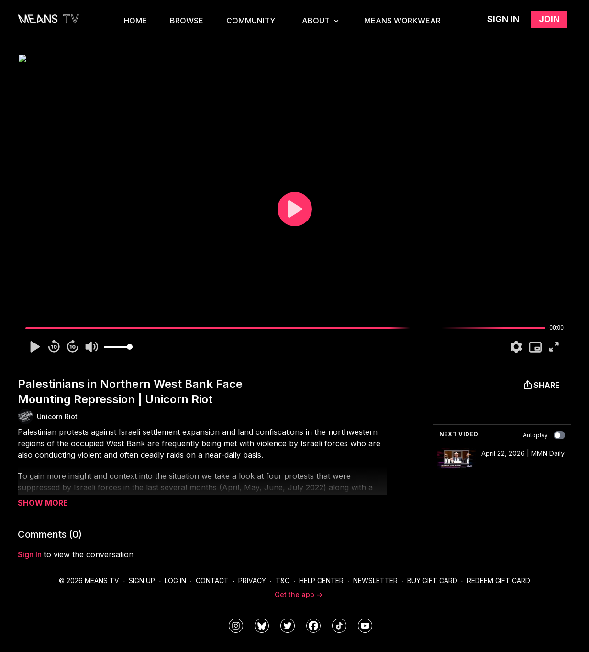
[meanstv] (313, 626)
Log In (175, 580)
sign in (30, 554)
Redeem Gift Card (498, 580)
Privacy (252, 580)
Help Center (321, 580)
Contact (212, 580)
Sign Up (142, 580)
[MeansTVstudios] (262, 626)
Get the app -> (298, 594)
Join (549, 19)
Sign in (503, 19)
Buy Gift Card (432, 580)
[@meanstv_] (339, 626)
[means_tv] (236, 626)
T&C (282, 580)
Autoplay (544, 435)
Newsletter (375, 580)
